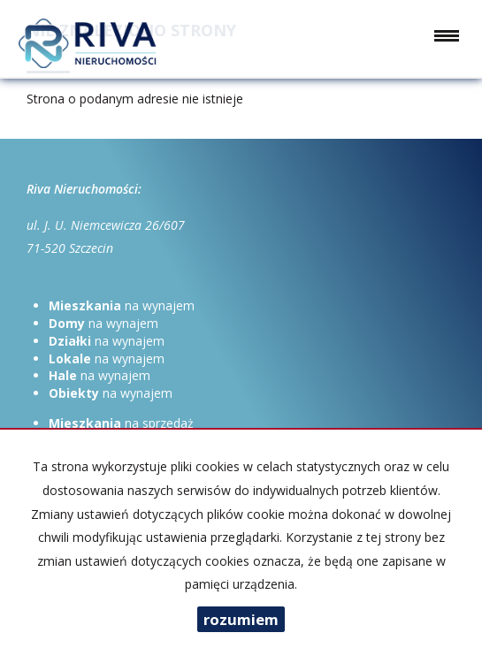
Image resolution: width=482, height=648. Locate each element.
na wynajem (122, 305)
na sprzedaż (121, 423)
